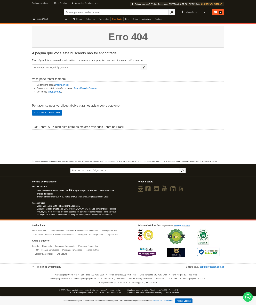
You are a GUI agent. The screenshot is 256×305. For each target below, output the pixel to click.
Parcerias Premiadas (64, 235)
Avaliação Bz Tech (110, 231)
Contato (158, 19)
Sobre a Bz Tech (39, 231)
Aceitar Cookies (184, 301)
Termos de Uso (92, 250)
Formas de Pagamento (65, 246)
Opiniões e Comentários (87, 231)
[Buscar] (116, 12)
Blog (127, 19)
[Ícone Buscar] (171, 12)
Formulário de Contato (85, 88)
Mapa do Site (54, 91)
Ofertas (77, 19)
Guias (135, 19)
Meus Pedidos (60, 3)
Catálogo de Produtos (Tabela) (90, 235)
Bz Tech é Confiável (43, 235)
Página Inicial (62, 85)
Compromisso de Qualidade (62, 231)
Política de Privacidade (72, 250)
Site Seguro (62, 254)
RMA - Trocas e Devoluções (47, 250)
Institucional (146, 19)
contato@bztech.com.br (212, 267)
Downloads (117, 19)
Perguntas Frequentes (88, 246)
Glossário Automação (44, 254)
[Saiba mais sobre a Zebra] (128, 143)
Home (66, 19)
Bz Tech (46, 11)
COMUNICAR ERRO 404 (47, 112)
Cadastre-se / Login (40, 3)
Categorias (90, 19)
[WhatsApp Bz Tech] (247, 297)
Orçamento (47, 246)
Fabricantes (104, 19)
